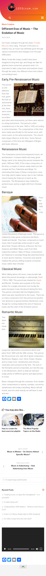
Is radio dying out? (11, 502)
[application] (23, 539)
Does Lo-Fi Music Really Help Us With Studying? (22, 514)
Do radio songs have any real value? (18, 519)
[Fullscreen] (41, 549)
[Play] (5, 549)
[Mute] (37, 549)
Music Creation (8, 24)
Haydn (38, 280)
